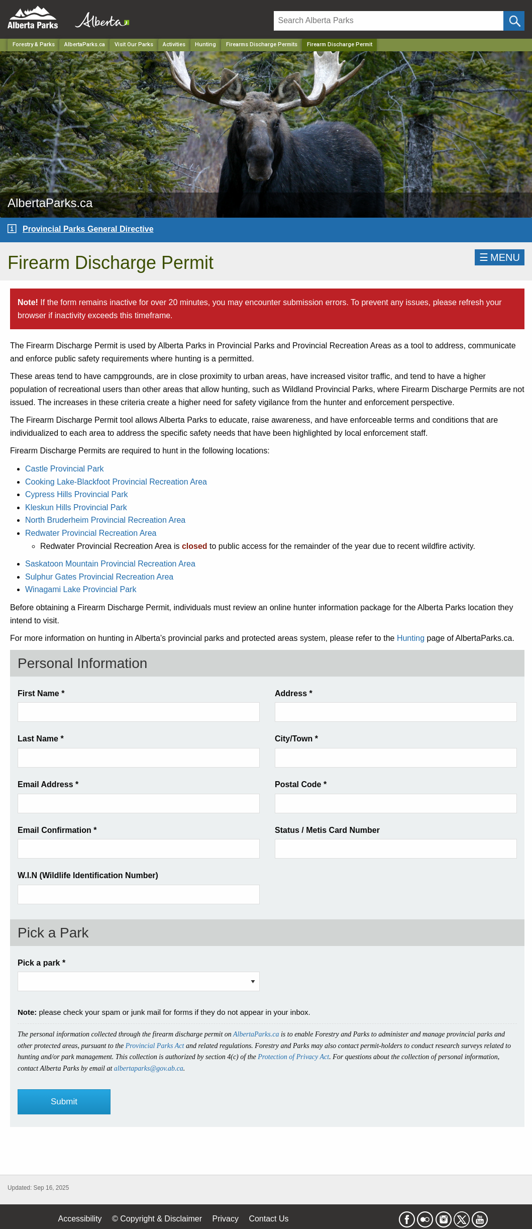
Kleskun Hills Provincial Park (76, 507)
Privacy (225, 1218)
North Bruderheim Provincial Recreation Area (105, 520)
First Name (41, 693)
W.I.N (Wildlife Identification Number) (88, 875)
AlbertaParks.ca (256, 1034)
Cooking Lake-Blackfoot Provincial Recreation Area (116, 482)
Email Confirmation (57, 830)
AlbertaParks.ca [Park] (84, 44)
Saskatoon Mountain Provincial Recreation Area (110, 563)
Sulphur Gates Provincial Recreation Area (99, 577)
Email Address (48, 784)
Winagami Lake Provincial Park (80, 589)
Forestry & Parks (34, 44)
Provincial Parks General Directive (88, 229)
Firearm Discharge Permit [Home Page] (339, 44)
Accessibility (79, 1218)
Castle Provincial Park (64, 468)
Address (293, 693)
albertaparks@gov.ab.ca (148, 1068)
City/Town (296, 738)
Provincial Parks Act (155, 1046)
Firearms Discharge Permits (261, 44)
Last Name (41, 738)
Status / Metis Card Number (327, 830)
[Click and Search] (513, 21)
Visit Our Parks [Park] (134, 44)
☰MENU (499, 257)
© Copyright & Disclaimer (157, 1218)
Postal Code (301, 784)
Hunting (410, 638)
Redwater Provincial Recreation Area (90, 533)
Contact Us (268, 1218)
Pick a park (41, 963)
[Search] (389, 21)
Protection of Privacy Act (293, 1057)
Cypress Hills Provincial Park (76, 494)
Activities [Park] (174, 44)
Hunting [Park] (205, 44)
